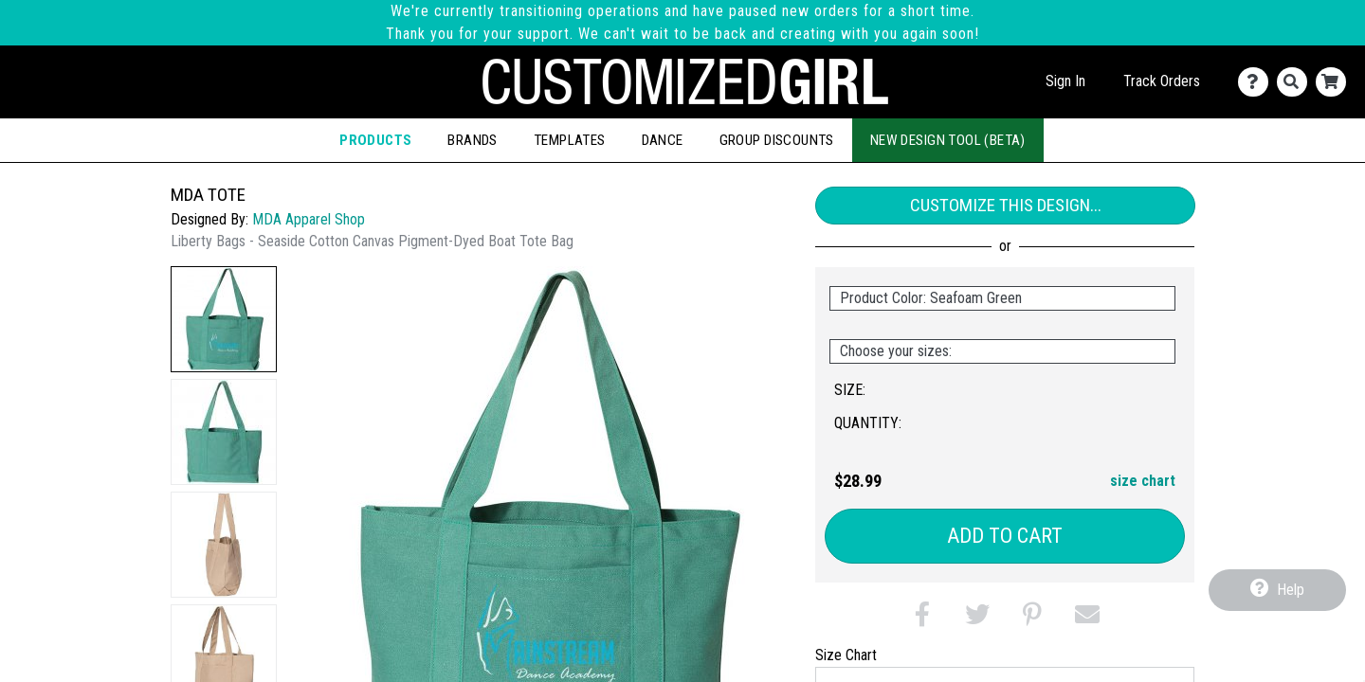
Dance (662, 140)
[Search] (1296, 82)
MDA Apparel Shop (308, 219)
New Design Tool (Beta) (948, 140)
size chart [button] (1142, 481)
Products (375, 140)
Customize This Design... (1005, 205)
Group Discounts (776, 140)
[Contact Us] (1257, 82)
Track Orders (1161, 81)
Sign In (1065, 81)
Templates (570, 140)
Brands (472, 140)
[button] (224, 319)
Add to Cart (1005, 535)
